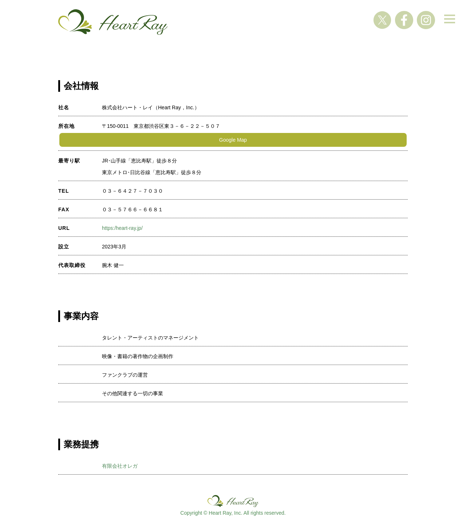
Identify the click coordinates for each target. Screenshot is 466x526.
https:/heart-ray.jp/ (122, 228)
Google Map (233, 140)
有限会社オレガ (120, 466)
